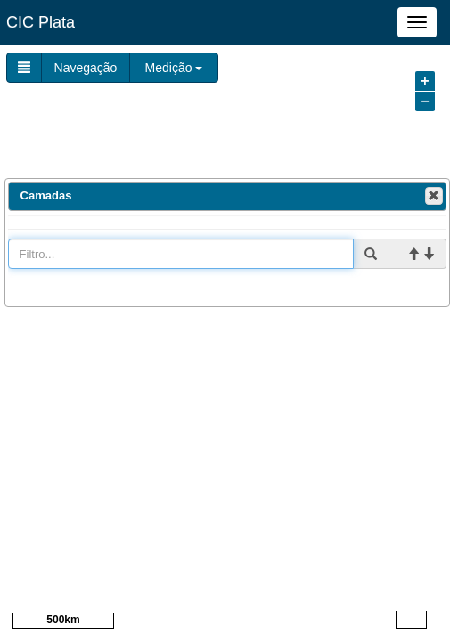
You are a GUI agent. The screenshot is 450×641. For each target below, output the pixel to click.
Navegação (86, 68)
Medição (174, 68)
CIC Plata (40, 22)
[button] (434, 196)
